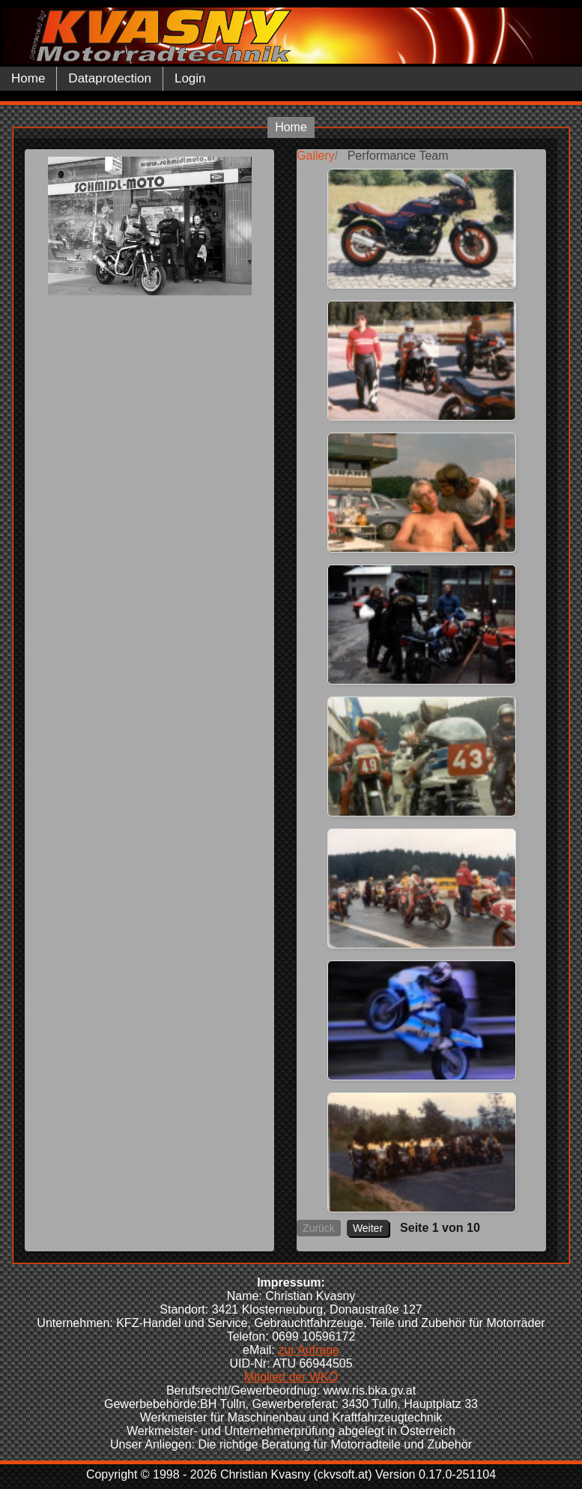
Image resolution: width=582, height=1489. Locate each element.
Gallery (316, 155)
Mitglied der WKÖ (291, 1377)
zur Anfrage (308, 1350)
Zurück (319, 1228)
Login (190, 78)
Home (28, 78)
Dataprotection (109, 78)
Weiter (368, 1228)
